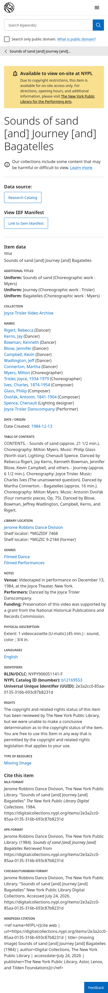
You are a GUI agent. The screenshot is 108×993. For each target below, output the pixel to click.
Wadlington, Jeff (19, 360)
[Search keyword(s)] (48, 25)
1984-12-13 (41, 426)
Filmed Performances (24, 563)
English (11, 657)
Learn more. (81, 167)
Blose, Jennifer (17, 348)
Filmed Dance (17, 556)
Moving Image (17, 763)
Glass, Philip (15, 391)
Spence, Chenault (20, 403)
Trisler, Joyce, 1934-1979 (26, 378)
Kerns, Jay (13, 336)
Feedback (96, 987)
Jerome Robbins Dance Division (33, 527)
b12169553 (71, 680)
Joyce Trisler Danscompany (29, 409)
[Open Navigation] (97, 7)
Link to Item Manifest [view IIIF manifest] (26, 223)
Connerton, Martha (22, 366)
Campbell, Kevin (19, 354)
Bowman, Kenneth (21, 342)
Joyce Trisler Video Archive (28, 313)
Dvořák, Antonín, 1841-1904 (30, 397)
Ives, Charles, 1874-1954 (27, 385)
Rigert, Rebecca (18, 330)
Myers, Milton (17, 372)
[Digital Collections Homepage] (9, 8)
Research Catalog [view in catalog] (22, 197)
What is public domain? (76, 39)
